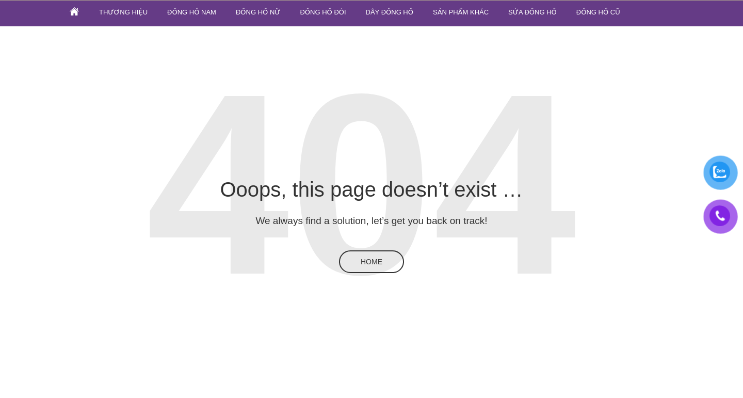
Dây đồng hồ (389, 12)
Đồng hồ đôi (323, 12)
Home (371, 262)
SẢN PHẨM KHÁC (461, 12)
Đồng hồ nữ (258, 12)
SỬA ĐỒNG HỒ (532, 12)
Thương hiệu (123, 12)
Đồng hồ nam (191, 12)
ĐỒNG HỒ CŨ (598, 12)
